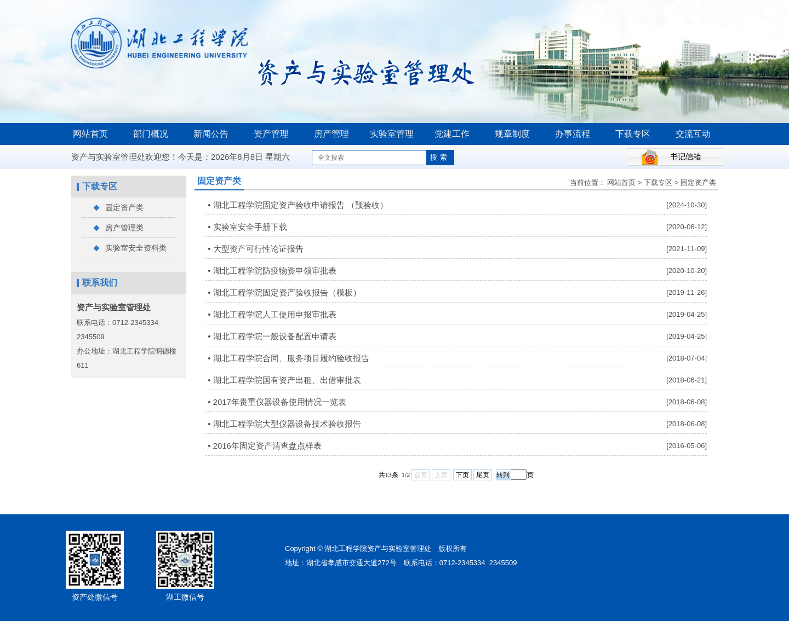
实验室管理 (392, 133)
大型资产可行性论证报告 (258, 248)
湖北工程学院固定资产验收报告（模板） (287, 292)
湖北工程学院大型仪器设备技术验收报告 (287, 423)
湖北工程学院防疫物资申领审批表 (274, 270)
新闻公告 (210, 133)
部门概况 (150, 133)
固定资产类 (118, 208)
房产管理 (331, 133)
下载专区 (632, 133)
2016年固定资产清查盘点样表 (267, 445)
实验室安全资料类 (130, 248)
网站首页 (90, 133)
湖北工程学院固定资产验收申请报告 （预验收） (300, 205)
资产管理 (271, 133)
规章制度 (512, 133)
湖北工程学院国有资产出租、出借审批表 (287, 380)
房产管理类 (118, 228)
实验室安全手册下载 (250, 226)
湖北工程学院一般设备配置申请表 (274, 336)
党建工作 (452, 133)
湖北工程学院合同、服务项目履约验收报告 (291, 358)
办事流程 (572, 133)
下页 (462, 475)
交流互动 (693, 133)
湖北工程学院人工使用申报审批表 (274, 314)
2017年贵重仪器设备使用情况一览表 (279, 402)
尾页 (482, 475)
